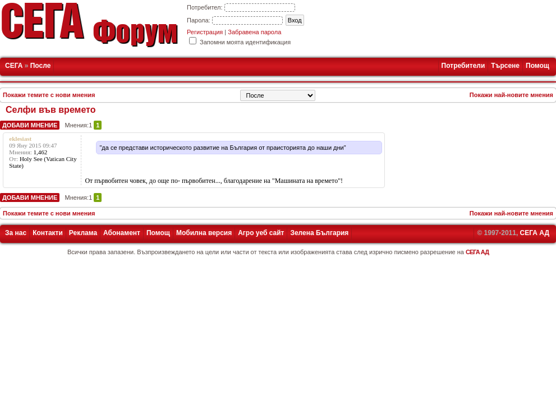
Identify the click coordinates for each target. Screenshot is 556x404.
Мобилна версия (204, 233)
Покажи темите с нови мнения (49, 94)
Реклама (83, 233)
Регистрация (205, 32)
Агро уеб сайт (261, 233)
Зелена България (319, 233)
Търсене (505, 66)
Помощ (537, 66)
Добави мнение (29, 125)
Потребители (463, 66)
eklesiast (20, 138)
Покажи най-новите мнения (511, 94)
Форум (135, 35)
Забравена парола (254, 32)
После (40, 66)
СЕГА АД (534, 233)
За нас (15, 233)
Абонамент (121, 233)
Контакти (48, 233)
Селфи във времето (51, 109)
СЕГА (13, 66)
